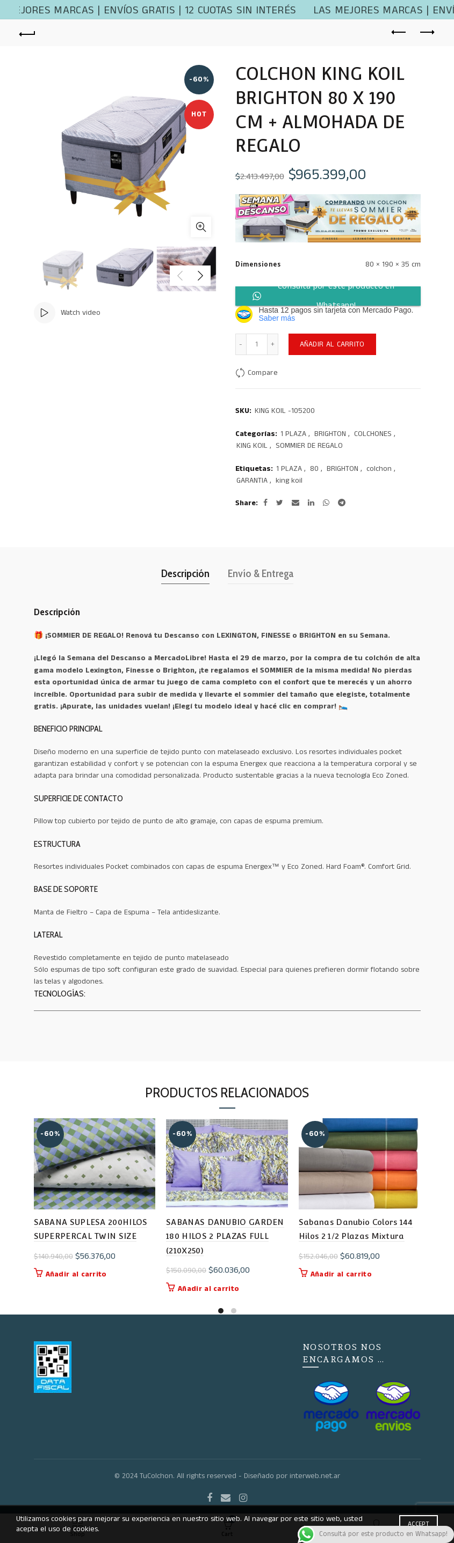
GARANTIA (252, 481)
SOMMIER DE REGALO (309, 446)
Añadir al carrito (332, 344)
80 (314, 469)
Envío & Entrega (260, 573)
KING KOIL (252, 446)
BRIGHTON (330, 434)
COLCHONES (373, 434)
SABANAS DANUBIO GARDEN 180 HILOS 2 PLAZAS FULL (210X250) (225, 1236)
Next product (426, 32)
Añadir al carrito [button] (76, 1274)
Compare (263, 372)
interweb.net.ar (315, 1476)
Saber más (277, 318)
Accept (418, 1524)
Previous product (399, 32)
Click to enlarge (201, 227)
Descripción (185, 573)
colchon (379, 469)
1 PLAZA (293, 434)
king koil (289, 481)
